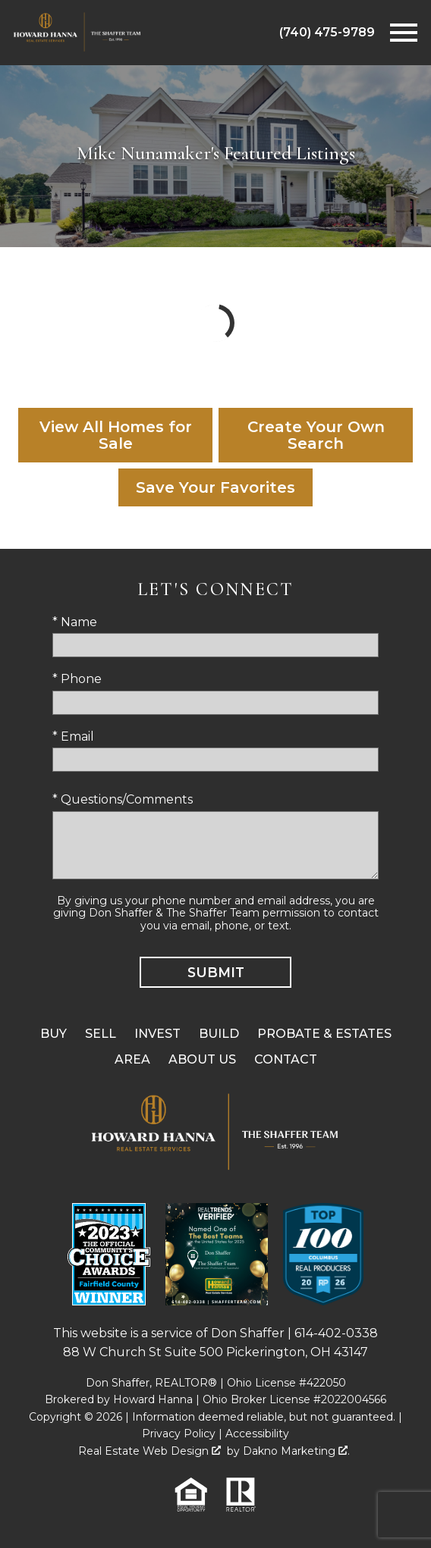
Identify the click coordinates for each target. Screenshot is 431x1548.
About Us (202, 1059)
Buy (53, 1033)
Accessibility (257, 1433)
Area (132, 1059)
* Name (74, 622)
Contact (285, 1059)
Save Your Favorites (215, 487)
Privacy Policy (179, 1433)
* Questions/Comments (122, 799)
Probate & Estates (324, 1033)
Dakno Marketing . (296, 1451)
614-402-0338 (336, 1333)
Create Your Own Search (316, 435)
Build (219, 1033)
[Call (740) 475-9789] (327, 32)
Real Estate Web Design (149, 1451)
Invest (157, 1033)
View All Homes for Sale (115, 435)
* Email (73, 736)
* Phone (77, 679)
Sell (100, 1033)
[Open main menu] (403, 32)
